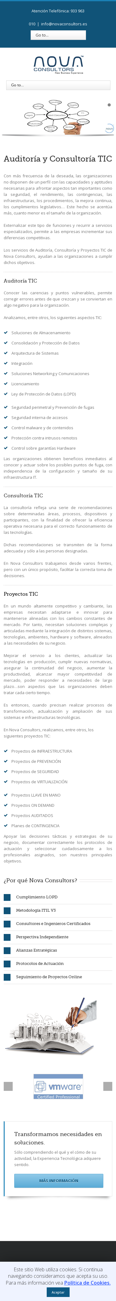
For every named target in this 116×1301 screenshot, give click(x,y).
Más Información (58, 1180)
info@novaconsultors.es (64, 24)
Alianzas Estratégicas (30, 950)
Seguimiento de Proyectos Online (43, 977)
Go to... (42, 35)
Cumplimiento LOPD (31, 897)
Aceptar (58, 1292)
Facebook (39, 1249)
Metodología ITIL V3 (30, 910)
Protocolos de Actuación (34, 964)
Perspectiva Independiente (36, 937)
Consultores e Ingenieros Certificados (47, 924)
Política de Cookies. (87, 1283)
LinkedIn (61, 1249)
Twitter (50, 1249)
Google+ (74, 1249)
